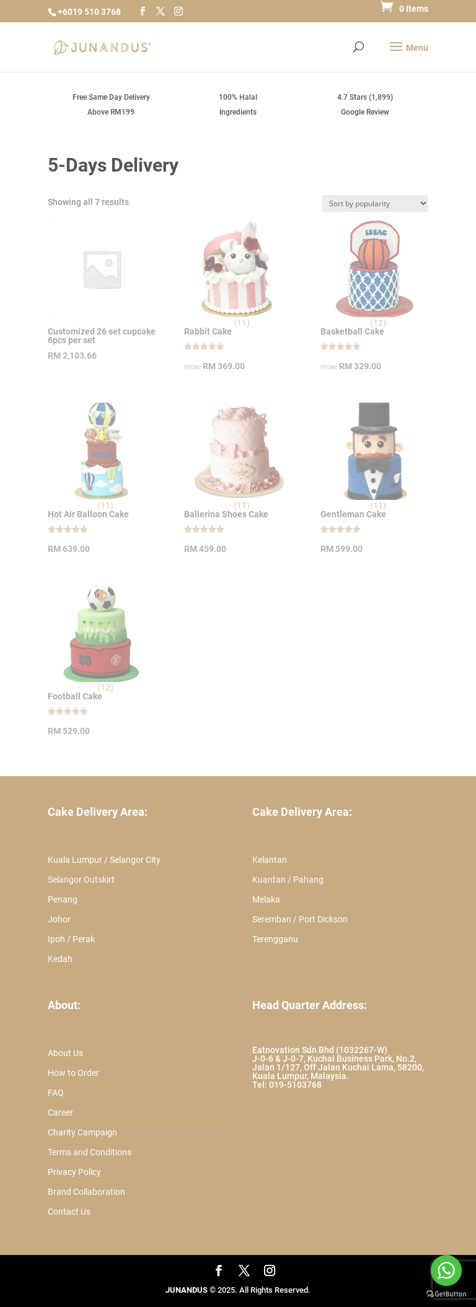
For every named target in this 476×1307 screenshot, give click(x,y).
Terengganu (275, 939)
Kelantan (269, 860)
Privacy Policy (74, 1172)
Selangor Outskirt (81, 880)
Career (60, 1112)
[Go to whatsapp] (446, 1270)
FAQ (56, 1093)
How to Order (73, 1073)
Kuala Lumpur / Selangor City (104, 860)
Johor (59, 919)
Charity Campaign (82, 1132)
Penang (62, 899)
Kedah (60, 959)
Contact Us (69, 1212)
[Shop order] (375, 203)
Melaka (266, 899)
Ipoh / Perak (71, 939)
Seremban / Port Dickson (300, 919)
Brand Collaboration (86, 1192)
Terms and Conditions (89, 1152)
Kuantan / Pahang (288, 880)
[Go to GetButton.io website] (446, 1294)
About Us (65, 1053)
